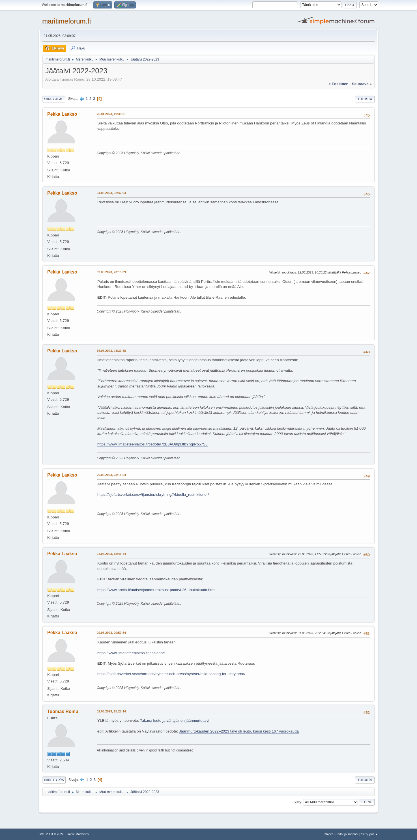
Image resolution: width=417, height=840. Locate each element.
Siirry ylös (54, 779)
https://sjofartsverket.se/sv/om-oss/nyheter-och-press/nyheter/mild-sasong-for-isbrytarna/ (171, 674)
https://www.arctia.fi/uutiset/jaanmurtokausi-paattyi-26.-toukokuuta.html (156, 590)
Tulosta (365, 99)
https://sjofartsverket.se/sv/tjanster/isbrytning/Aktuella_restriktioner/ (153, 494)
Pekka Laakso (62, 114)
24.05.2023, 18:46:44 (111, 553)
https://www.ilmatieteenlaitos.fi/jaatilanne (131, 653)
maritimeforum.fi (66, 21)
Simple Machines (77, 834)
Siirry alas (53, 99)
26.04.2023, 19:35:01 (111, 114)
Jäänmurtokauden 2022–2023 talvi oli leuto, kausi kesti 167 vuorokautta (239, 731)
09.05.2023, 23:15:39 (111, 272)
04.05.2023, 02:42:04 (111, 193)
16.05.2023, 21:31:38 (111, 350)
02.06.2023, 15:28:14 (111, 711)
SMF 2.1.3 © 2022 (51, 834)
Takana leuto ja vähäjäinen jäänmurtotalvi (174, 720)
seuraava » (362, 84)
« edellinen (338, 84)
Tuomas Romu (62, 711)
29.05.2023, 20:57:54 (111, 632)
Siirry (297, 802)
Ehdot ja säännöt (347, 834)
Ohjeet (328, 834)
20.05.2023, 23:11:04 (111, 475)
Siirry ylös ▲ (369, 834)
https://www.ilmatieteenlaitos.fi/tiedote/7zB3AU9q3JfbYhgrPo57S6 (152, 444)
